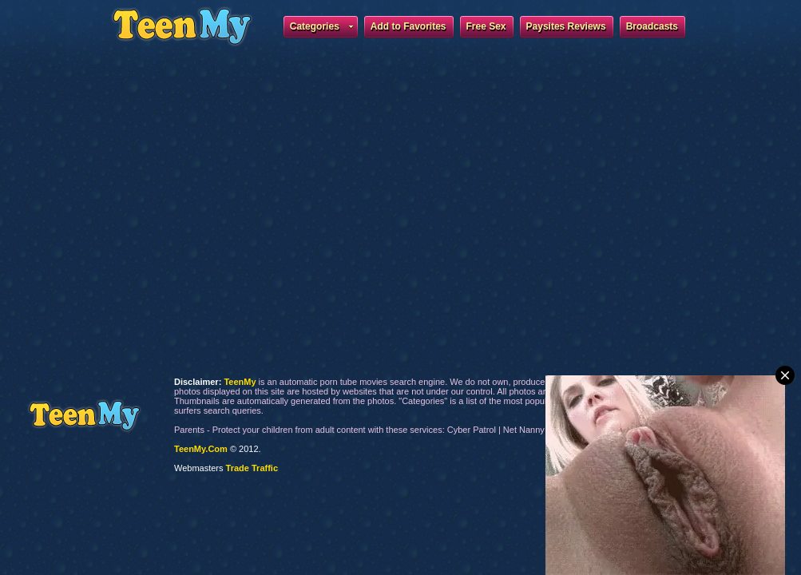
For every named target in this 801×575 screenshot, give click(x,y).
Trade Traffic (252, 468)
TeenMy (84, 416)
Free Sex (486, 26)
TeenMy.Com (201, 449)
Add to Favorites (408, 26)
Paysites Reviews (566, 26)
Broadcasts (652, 26)
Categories (321, 29)
